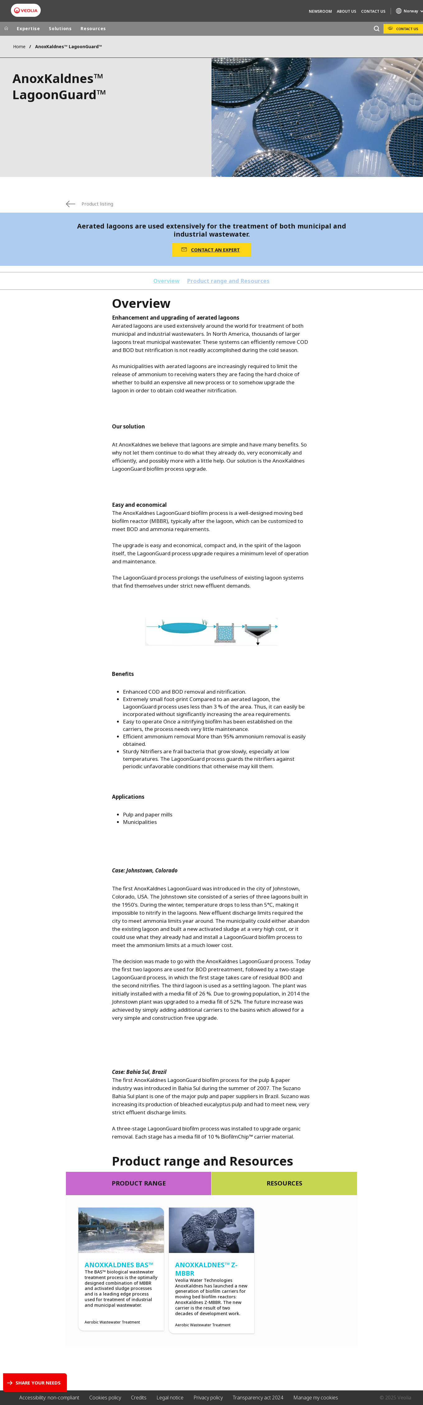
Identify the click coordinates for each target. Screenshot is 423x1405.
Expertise (28, 28)
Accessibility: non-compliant (49, 1397)
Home (19, 46)
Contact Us (373, 11)
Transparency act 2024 (258, 1397)
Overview (166, 280)
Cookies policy (105, 1397)
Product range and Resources (228, 280)
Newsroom (320, 11)
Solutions (60, 28)
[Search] (376, 29)
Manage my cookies (315, 1397)
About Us (346, 11)
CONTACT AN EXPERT (215, 250)
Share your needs (38, 1383)
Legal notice (170, 1397)
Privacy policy (208, 1397)
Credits (138, 1397)
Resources (93, 28)
